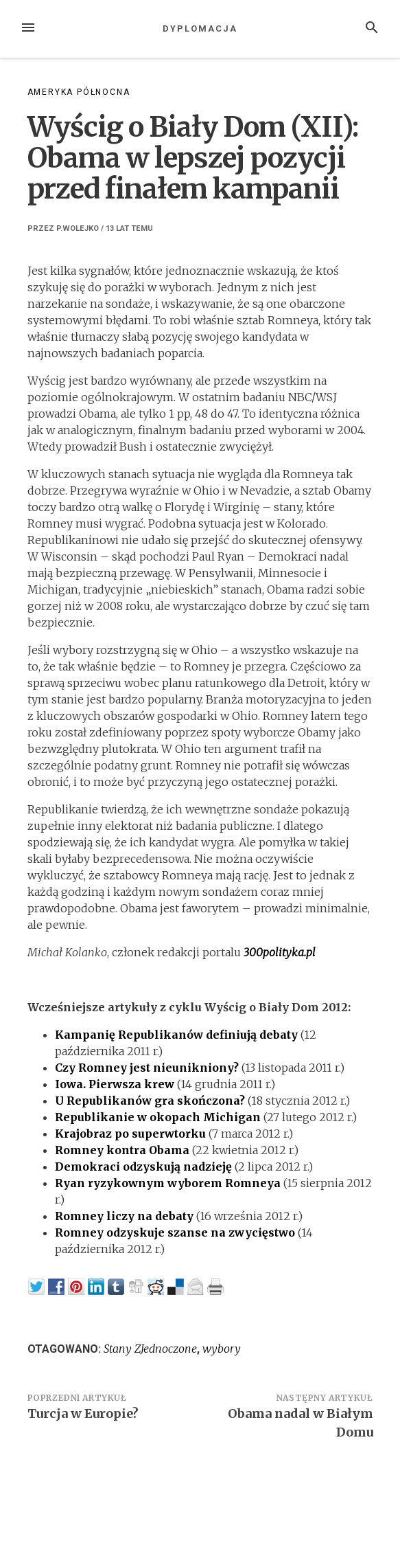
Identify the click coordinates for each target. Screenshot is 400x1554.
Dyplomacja (200, 28)
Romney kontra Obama (122, 1150)
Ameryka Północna (78, 92)
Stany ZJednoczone (150, 1348)
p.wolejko (77, 228)
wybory (221, 1348)
